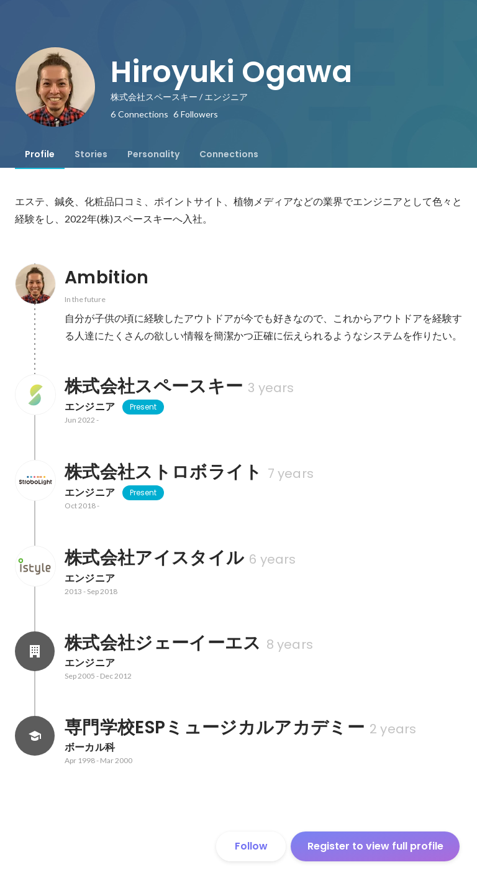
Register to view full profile (375, 846)
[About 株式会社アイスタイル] (35, 566)
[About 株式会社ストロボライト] (35, 480)
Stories (91, 154)
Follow (251, 846)
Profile (40, 154)
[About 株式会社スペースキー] (35, 394)
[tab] (40, 154)
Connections (228, 154)
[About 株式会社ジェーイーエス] (35, 651)
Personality (153, 154)
